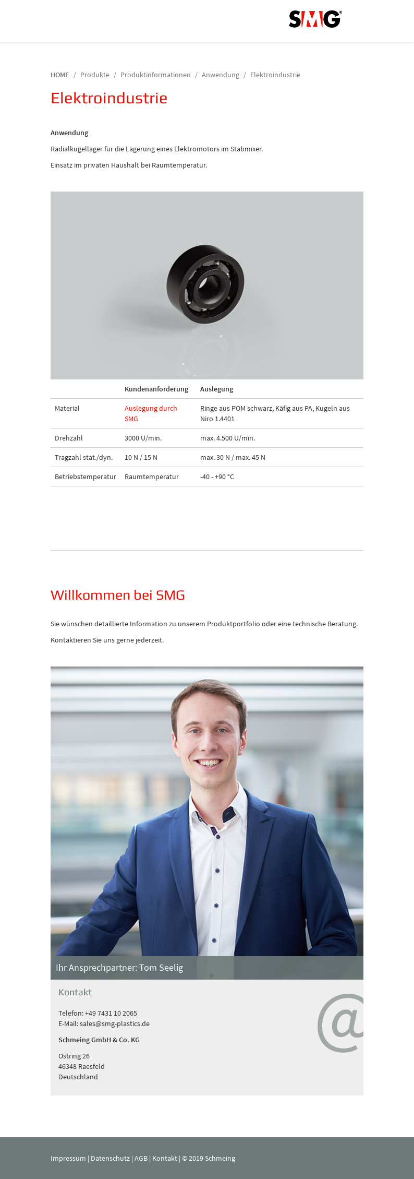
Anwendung (220, 74)
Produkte (94, 74)
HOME (60, 74)
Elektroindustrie (275, 74)
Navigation (64, 21)
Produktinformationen (155, 74)
